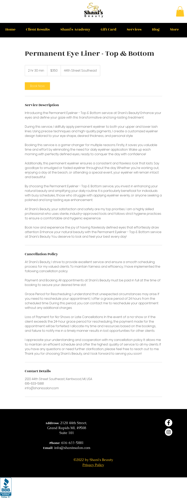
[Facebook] (168, 422)
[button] (180, 11)
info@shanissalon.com (72, 448)
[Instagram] (168, 432)
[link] (37, 86)
